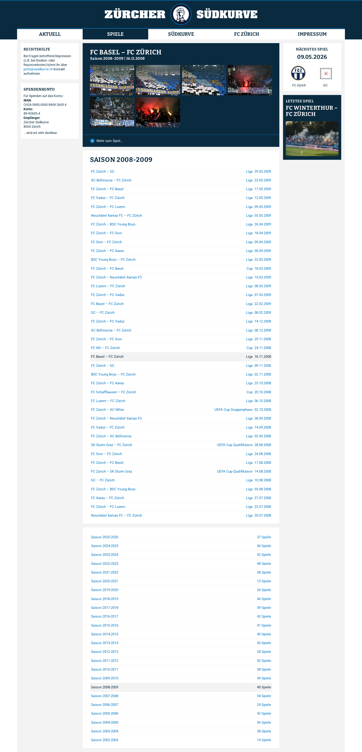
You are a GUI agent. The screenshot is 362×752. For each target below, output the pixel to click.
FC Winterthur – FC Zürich (312, 111)
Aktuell (50, 34)
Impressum (312, 34)
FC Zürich (246, 34)
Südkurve (181, 34)
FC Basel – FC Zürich (126, 52)
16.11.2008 (135, 58)
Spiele (115, 34)
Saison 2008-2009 (106, 58)
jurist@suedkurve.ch (38, 69)
